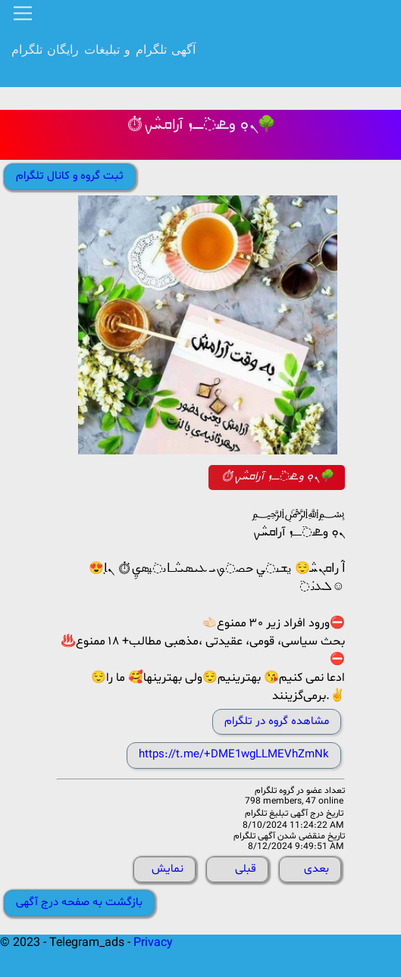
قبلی (245, 869)
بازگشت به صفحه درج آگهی (79, 902)
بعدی (316, 869)
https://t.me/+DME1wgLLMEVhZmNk (234, 755)
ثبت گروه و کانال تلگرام (70, 176)
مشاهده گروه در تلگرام (276, 721)
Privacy (153, 943)
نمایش (167, 869)
